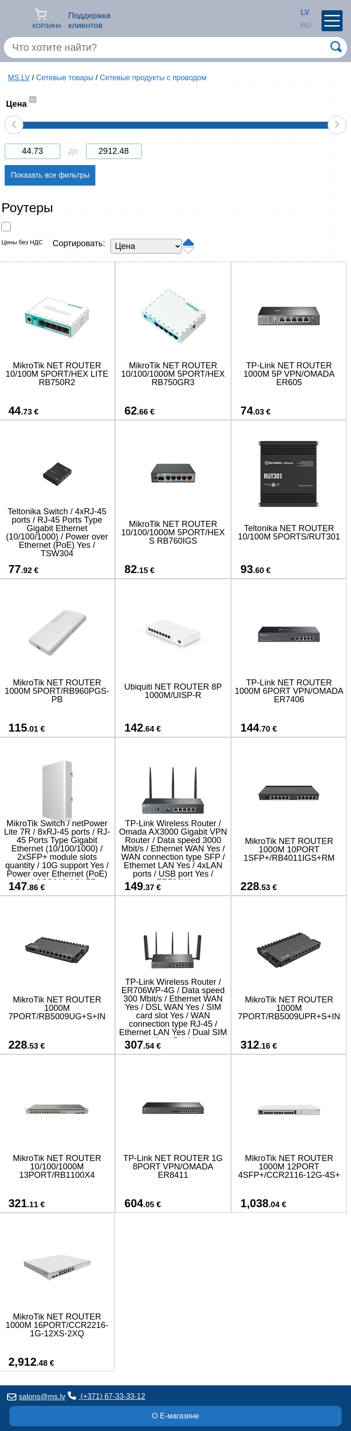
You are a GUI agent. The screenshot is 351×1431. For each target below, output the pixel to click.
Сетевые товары (64, 78)
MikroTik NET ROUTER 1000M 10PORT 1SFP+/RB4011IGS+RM (289, 849)
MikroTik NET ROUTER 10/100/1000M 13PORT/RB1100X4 (57, 1167)
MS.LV (19, 78)
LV (303, 12)
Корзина (47, 18)
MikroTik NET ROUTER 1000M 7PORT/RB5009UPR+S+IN (289, 1008)
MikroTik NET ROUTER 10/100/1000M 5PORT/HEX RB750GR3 (173, 374)
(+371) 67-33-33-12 (106, 1395)
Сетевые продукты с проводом (153, 78)
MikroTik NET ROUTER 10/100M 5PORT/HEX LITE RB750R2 (57, 374)
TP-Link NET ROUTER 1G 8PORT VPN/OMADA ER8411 (173, 1167)
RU (303, 25)
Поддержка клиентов (89, 20)
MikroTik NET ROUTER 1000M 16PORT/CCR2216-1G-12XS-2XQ (57, 1325)
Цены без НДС (22, 242)
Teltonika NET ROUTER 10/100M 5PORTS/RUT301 (289, 532)
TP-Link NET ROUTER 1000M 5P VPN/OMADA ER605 (289, 374)
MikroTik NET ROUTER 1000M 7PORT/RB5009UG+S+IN (57, 1008)
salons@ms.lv (36, 1396)
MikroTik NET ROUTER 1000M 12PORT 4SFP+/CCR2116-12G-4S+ (289, 1167)
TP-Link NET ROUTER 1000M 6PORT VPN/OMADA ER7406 (289, 691)
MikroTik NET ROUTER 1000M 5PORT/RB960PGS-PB (57, 691)
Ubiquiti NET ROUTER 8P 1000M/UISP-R (173, 691)
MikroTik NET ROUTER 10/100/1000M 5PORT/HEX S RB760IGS (173, 532)
